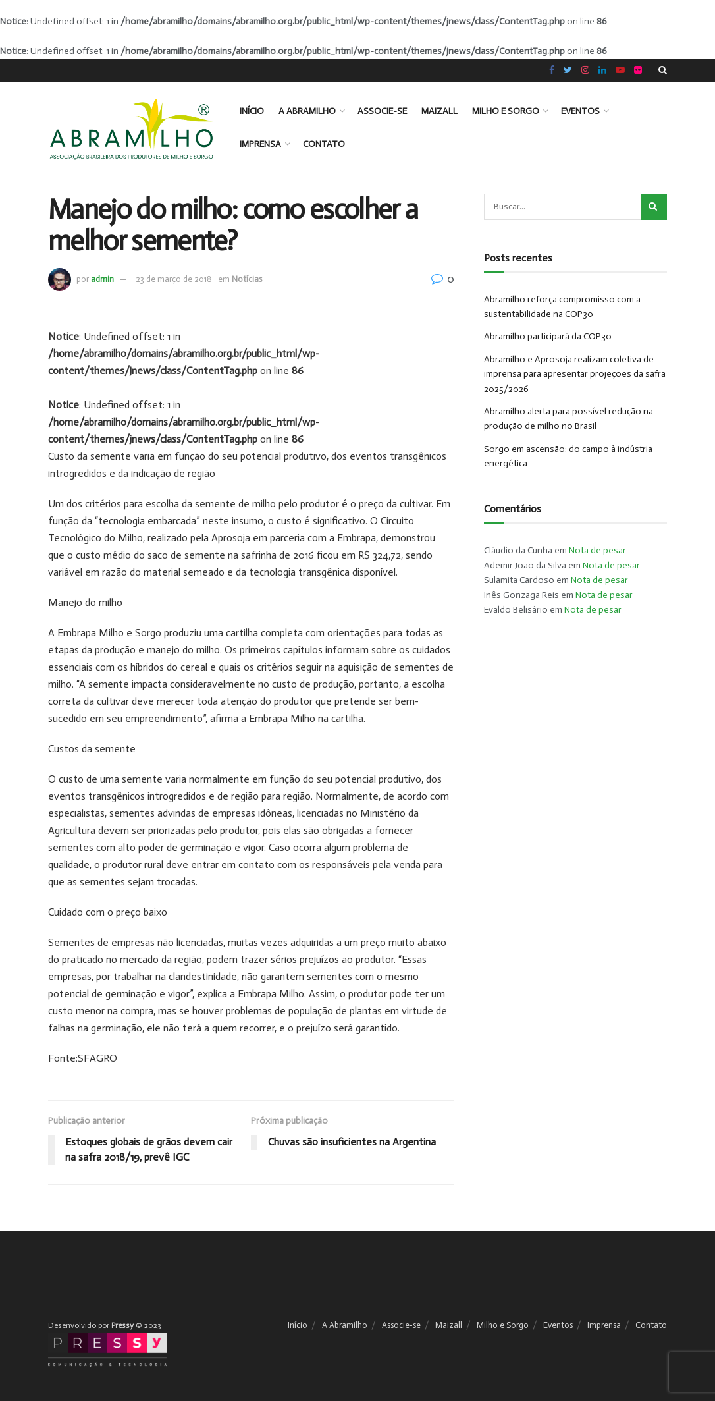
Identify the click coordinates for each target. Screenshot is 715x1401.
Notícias (247, 279)
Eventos (580, 111)
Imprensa (260, 144)
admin (102, 279)
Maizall (439, 111)
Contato (324, 144)
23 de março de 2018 (174, 279)
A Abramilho (307, 111)
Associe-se (382, 111)
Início (252, 111)
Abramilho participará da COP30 (548, 336)
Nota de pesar (597, 550)
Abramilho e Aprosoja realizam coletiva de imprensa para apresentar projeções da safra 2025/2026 (575, 374)
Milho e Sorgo (505, 111)
